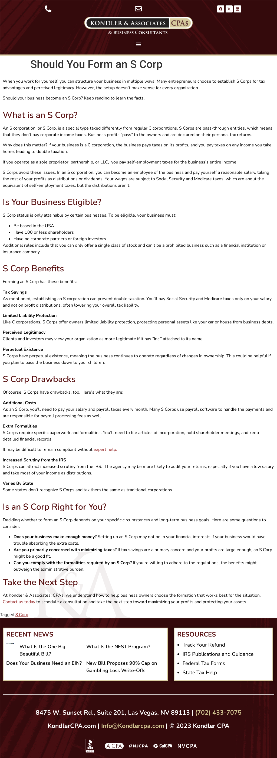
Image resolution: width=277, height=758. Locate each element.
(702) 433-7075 (218, 712)
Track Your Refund (204, 644)
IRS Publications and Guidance (218, 654)
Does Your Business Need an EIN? (44, 663)
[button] (138, 44)
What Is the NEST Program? (118, 646)
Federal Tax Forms (204, 663)
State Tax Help (200, 672)
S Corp (21, 614)
